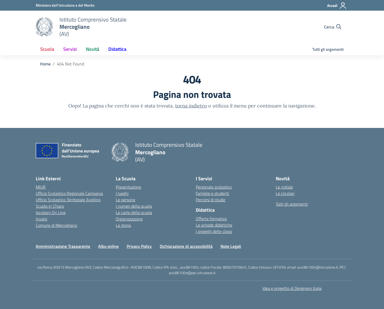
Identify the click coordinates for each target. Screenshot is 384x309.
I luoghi (122, 193)
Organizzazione (129, 219)
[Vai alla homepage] (44, 26)
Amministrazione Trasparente (63, 246)
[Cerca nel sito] (332, 26)
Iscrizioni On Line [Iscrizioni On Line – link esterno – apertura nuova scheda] (51, 212)
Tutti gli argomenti (328, 49)
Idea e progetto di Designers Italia (292, 288)
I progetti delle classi (214, 231)
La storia (123, 225)
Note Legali (231, 246)
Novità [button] (92, 49)
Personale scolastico (214, 187)
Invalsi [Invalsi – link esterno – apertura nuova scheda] (41, 219)
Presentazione (128, 187)
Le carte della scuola (134, 212)
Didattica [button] (117, 49)
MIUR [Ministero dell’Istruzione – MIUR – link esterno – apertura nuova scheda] (41, 187)
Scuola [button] (47, 49)
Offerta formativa (211, 218)
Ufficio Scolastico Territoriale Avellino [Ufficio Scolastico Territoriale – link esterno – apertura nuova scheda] (68, 200)
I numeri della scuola (134, 206)
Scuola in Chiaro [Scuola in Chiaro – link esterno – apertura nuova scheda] (50, 206)
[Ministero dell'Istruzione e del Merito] (65, 5)
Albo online (108, 246)
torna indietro (191, 106)
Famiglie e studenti (212, 193)
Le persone (125, 200)
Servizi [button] (70, 49)
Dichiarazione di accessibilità (186, 246)
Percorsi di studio (210, 200)
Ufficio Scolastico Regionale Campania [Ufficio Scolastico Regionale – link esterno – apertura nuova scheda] (69, 193)
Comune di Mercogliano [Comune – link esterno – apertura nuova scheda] (56, 225)
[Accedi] (337, 5)
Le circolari (285, 193)
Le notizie (284, 187)
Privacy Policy (139, 246)
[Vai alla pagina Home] (45, 64)
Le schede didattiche (214, 225)
